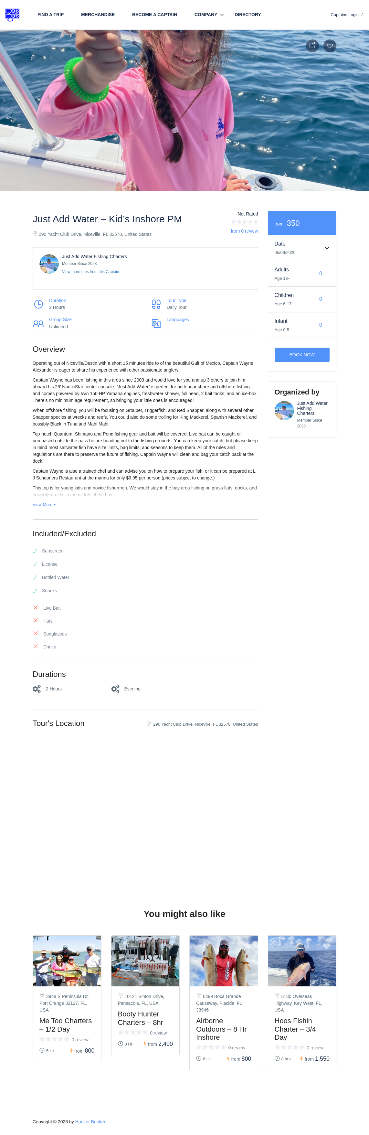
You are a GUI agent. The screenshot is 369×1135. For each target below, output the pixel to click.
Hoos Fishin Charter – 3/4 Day (295, 1029)
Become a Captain (154, 14)
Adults (282, 269)
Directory (248, 14)
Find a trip (50, 14)
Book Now (302, 354)
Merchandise (98, 14)
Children (284, 295)
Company (206, 14)
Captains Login (345, 14)
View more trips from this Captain (90, 271)
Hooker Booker (90, 1121)
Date (280, 244)
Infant (281, 321)
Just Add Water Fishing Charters (94, 256)
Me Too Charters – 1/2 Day (65, 1025)
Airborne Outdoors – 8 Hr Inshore (221, 1029)
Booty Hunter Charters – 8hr (140, 1018)
